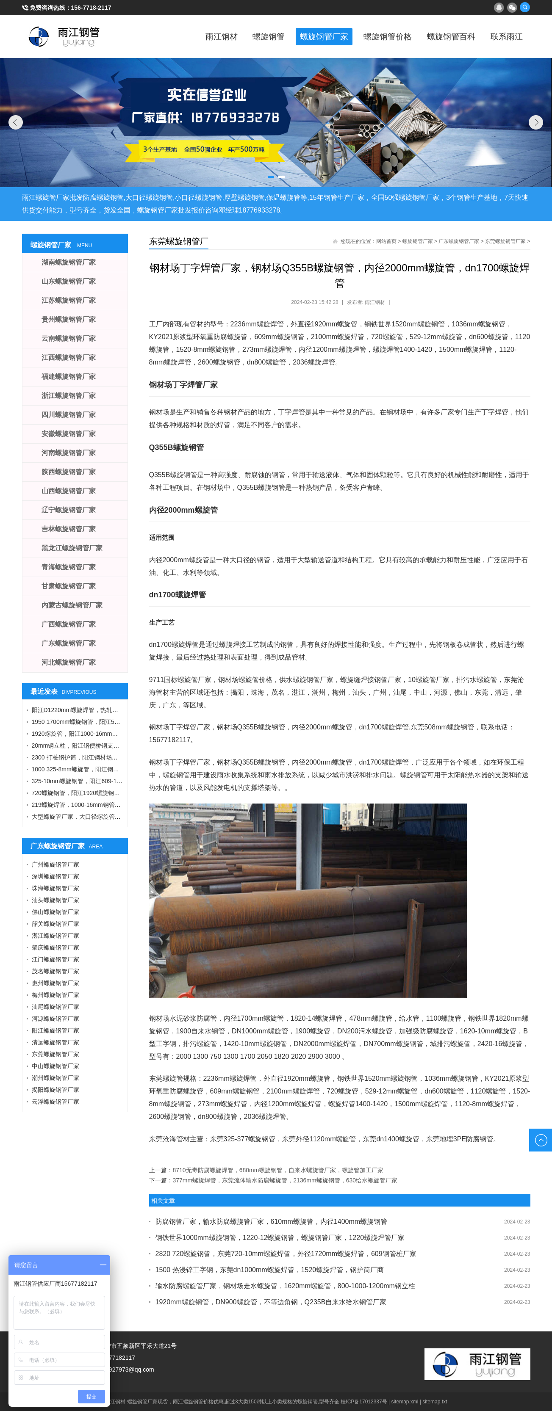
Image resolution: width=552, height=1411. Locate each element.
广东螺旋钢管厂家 (458, 241)
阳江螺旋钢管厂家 (55, 1030)
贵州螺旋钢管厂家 (69, 319)
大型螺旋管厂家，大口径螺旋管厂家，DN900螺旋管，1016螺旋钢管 (122, 816)
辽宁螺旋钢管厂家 (69, 510)
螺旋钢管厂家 (310, 36)
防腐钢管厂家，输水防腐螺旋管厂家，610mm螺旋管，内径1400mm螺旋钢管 (271, 1221)
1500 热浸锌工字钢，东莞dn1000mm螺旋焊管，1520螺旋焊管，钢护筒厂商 (269, 1269)
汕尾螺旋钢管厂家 (55, 1006)
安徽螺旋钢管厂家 (69, 433)
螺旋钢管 (251, 36)
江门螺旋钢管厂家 (55, 959)
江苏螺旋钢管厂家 (69, 300)
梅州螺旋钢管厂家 (55, 994)
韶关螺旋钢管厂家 (55, 923)
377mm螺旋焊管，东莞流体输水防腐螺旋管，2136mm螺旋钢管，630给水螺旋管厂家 (285, 1180)
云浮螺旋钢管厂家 (55, 1101)
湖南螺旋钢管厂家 (69, 262)
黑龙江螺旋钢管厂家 (72, 548)
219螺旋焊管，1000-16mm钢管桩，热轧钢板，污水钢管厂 (109, 804)
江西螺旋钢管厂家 (69, 357)
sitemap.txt (434, 1402)
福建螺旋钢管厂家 (69, 376)
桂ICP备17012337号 (364, 1402)
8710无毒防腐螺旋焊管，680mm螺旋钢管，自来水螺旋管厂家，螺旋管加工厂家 (278, 1170)
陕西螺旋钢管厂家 (69, 471)
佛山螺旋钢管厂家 (55, 911)
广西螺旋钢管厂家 (69, 624)
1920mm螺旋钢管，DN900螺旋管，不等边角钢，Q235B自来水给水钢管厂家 (271, 1302)
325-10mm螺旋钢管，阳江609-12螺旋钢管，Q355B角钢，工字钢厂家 (124, 781)
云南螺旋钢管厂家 (69, 338)
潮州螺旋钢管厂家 (55, 1077)
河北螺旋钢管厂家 (69, 662)
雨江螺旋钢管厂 (64, 36)
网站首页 (386, 241)
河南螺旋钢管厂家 (69, 452)
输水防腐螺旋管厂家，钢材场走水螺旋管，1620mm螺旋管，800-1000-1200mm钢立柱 (285, 1286)
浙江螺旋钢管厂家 (69, 395)
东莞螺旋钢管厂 (178, 241)
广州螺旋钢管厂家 (55, 864)
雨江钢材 (200, 36)
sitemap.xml (405, 1402)
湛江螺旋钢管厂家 (55, 935)
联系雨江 (505, 36)
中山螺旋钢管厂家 (55, 1066)
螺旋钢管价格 (377, 36)
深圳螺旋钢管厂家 (55, 876)
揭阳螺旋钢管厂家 (55, 1089)
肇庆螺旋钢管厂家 (55, 947)
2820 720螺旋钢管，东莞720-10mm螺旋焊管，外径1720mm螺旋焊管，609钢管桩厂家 (285, 1253)
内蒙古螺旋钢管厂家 (72, 605)
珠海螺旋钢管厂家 (55, 888)
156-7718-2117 (91, 7)
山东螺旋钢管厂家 (69, 281)
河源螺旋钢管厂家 (55, 1018)
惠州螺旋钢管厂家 (55, 983)
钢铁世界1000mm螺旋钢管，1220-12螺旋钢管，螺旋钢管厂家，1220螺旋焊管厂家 (280, 1237)
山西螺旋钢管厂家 (69, 490)
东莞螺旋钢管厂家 (505, 241)
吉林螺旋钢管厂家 (69, 529)
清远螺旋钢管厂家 (55, 1042)
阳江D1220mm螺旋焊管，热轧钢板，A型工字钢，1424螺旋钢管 (116, 710)
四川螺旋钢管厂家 (69, 414)
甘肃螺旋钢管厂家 (69, 586)
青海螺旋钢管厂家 (69, 567)
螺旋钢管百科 (445, 36)
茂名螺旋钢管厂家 (55, 971)
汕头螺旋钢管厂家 (55, 900)
